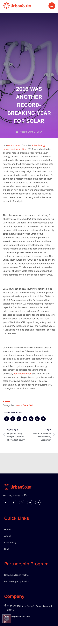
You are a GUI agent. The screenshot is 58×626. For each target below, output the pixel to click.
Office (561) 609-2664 (19, 616)
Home (7, 529)
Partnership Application (16, 581)
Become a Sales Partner (16, 575)
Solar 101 (28, 405)
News (19, 405)
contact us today (22, 373)
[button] (6, 418)
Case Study (10, 542)
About (7, 536)
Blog (6, 548)
